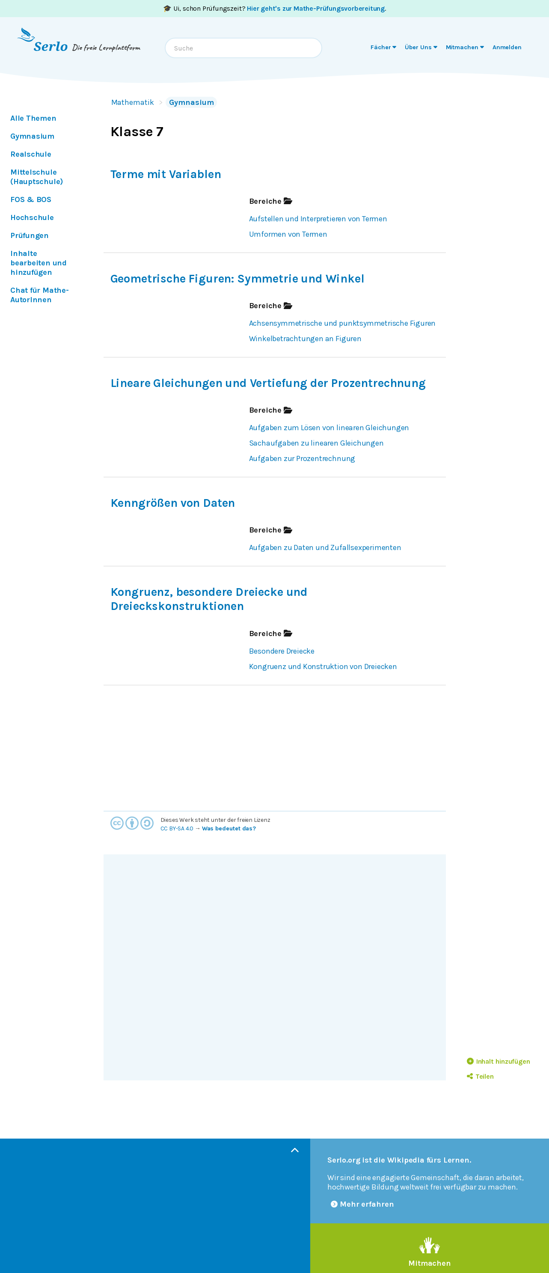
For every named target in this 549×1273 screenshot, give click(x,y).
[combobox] (243, 48)
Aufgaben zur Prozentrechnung (302, 458)
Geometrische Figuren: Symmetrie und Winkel (237, 279)
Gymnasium (191, 102)
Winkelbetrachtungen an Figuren (305, 338)
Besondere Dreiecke (282, 651)
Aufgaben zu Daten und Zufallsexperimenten (325, 547)
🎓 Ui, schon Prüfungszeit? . (274, 8)
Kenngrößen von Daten (172, 503)
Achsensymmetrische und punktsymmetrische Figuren (342, 323)
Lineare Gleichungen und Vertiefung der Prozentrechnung (268, 383)
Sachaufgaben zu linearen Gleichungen (316, 443)
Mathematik (132, 102)
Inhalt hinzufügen (498, 1061)
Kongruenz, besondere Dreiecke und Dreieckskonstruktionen (209, 599)
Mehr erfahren (362, 1204)
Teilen (480, 1076)
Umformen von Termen (288, 234)
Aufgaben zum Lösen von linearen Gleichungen (329, 427)
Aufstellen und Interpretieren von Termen (318, 218)
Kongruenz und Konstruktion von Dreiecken (323, 666)
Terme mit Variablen (165, 174)
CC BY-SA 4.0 (177, 828)
